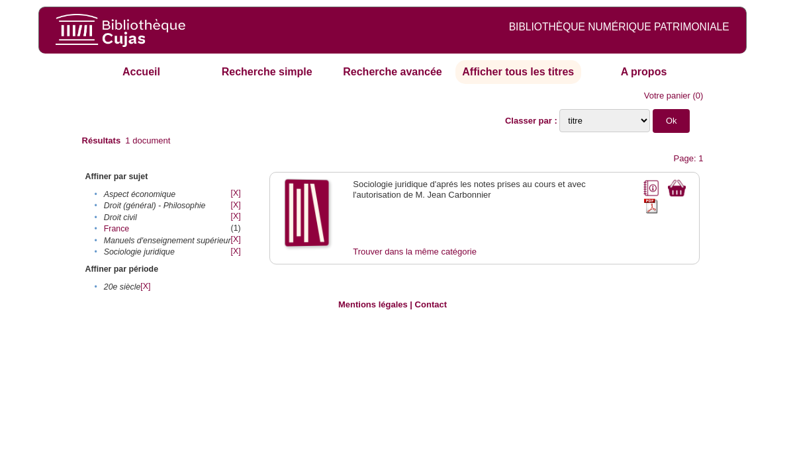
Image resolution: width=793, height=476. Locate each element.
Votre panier (667, 95)
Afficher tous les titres (518, 71)
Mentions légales (373, 304)
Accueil (141, 71)
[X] (236, 193)
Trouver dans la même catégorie (415, 252)
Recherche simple (267, 71)
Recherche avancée (392, 71)
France (116, 228)
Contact (431, 304)
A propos (644, 71)
